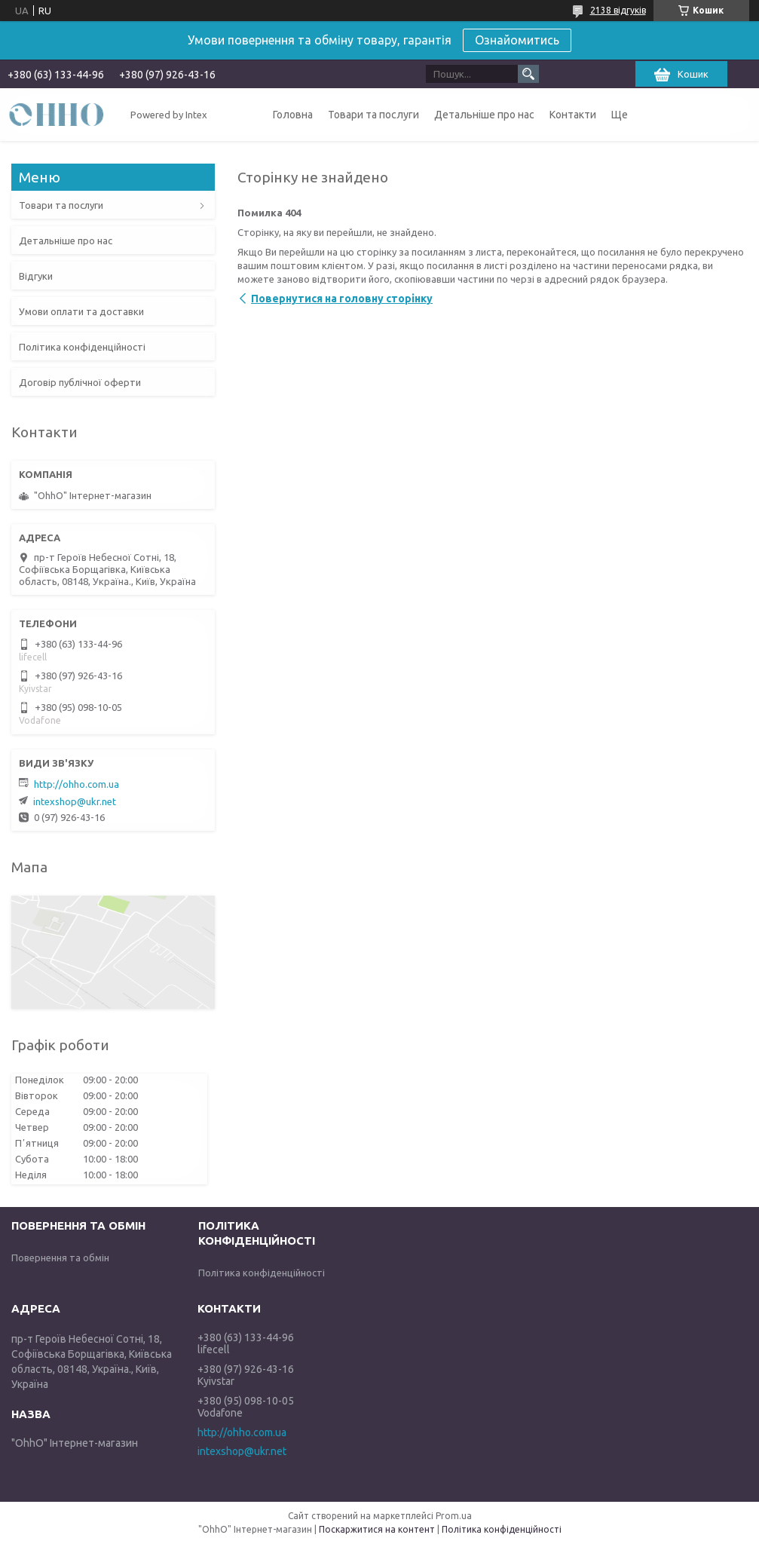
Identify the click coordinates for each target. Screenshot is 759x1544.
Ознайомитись (517, 40)
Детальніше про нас (484, 115)
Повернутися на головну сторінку (342, 299)
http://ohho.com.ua (76, 784)
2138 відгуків (618, 10)
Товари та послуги (373, 115)
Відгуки (36, 276)
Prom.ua (454, 1516)
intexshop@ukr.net (74, 801)
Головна (293, 115)
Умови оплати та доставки (81, 311)
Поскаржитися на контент (377, 1529)
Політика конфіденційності (82, 347)
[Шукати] (528, 74)
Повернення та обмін (60, 1257)
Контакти (572, 115)
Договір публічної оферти (80, 382)
